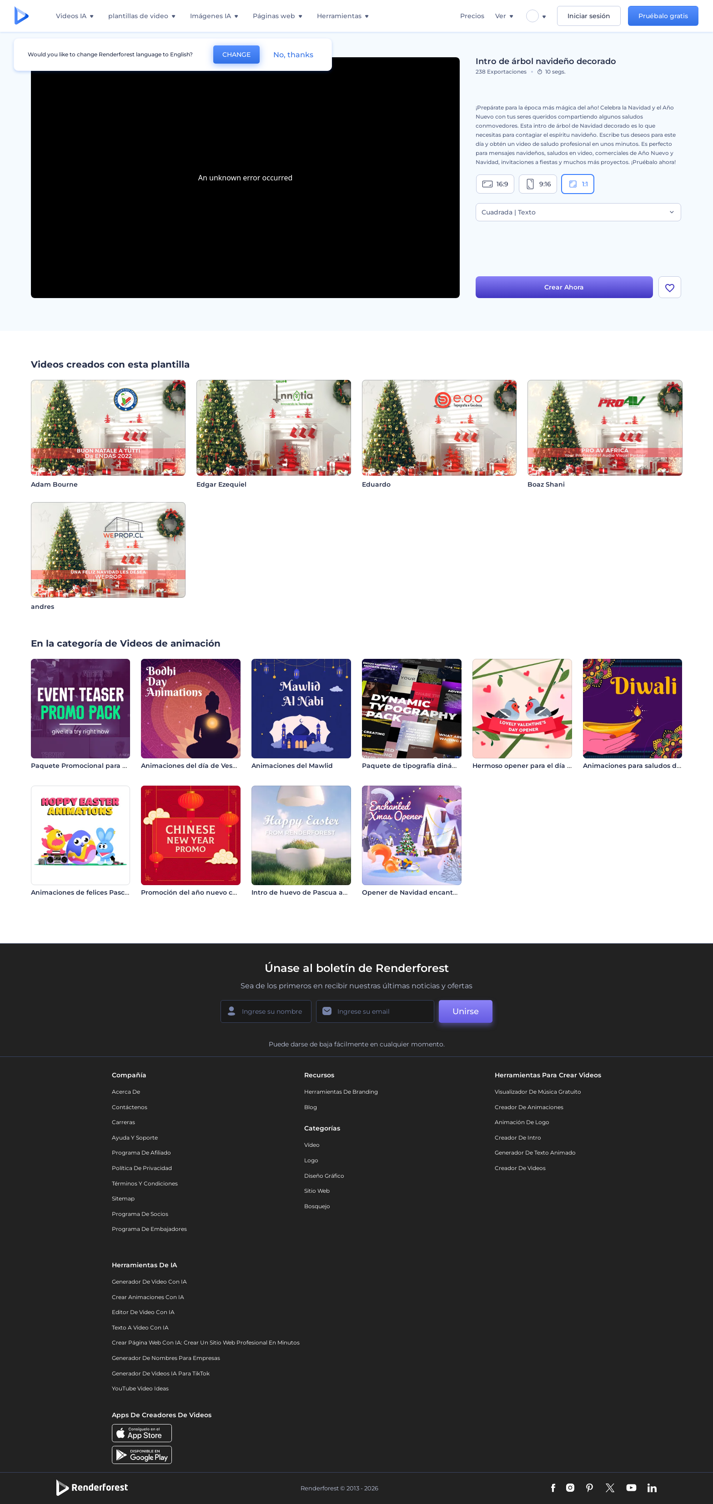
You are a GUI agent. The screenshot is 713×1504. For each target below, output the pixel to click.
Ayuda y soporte (135, 1137)
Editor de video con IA (143, 1312)
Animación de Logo (522, 1122)
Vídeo (312, 1144)
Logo (311, 1160)
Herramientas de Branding (341, 1091)
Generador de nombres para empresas (166, 1358)
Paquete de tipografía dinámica (415, 766)
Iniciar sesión (588, 16)
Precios (472, 16)
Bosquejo (317, 1206)
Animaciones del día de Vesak (191, 766)
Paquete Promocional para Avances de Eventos (110, 766)
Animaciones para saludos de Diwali (643, 766)
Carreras (123, 1122)
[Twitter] (610, 1489)
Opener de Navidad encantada (414, 892)
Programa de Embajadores (149, 1228)
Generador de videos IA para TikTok (161, 1373)
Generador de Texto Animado (535, 1152)
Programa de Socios (140, 1213)
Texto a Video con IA (140, 1327)
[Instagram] (570, 1489)
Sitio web (317, 1190)
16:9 (495, 184)
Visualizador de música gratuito (538, 1091)
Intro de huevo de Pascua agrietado (311, 892)
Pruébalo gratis (663, 16)
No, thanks (293, 54)
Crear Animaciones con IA (148, 1297)
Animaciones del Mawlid (292, 766)
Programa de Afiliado (141, 1152)
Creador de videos (520, 1168)
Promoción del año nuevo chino (194, 892)
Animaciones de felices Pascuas (83, 892)
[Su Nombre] (266, 1011)
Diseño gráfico (324, 1175)
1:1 (577, 184)
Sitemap (123, 1198)
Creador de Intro (518, 1137)
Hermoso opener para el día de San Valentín (546, 766)
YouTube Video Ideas (140, 1388)
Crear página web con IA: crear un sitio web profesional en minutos (206, 1342)
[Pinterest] (589, 1489)
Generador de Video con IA (149, 1281)
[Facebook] (553, 1489)
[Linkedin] (652, 1489)
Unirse (465, 1011)
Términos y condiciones (145, 1183)
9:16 (538, 184)
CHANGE (236, 54)
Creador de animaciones (529, 1107)
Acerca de (126, 1091)
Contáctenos (129, 1107)
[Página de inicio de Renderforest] (22, 16)
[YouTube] (631, 1489)
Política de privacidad (142, 1168)
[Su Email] (375, 1011)
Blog (310, 1107)
